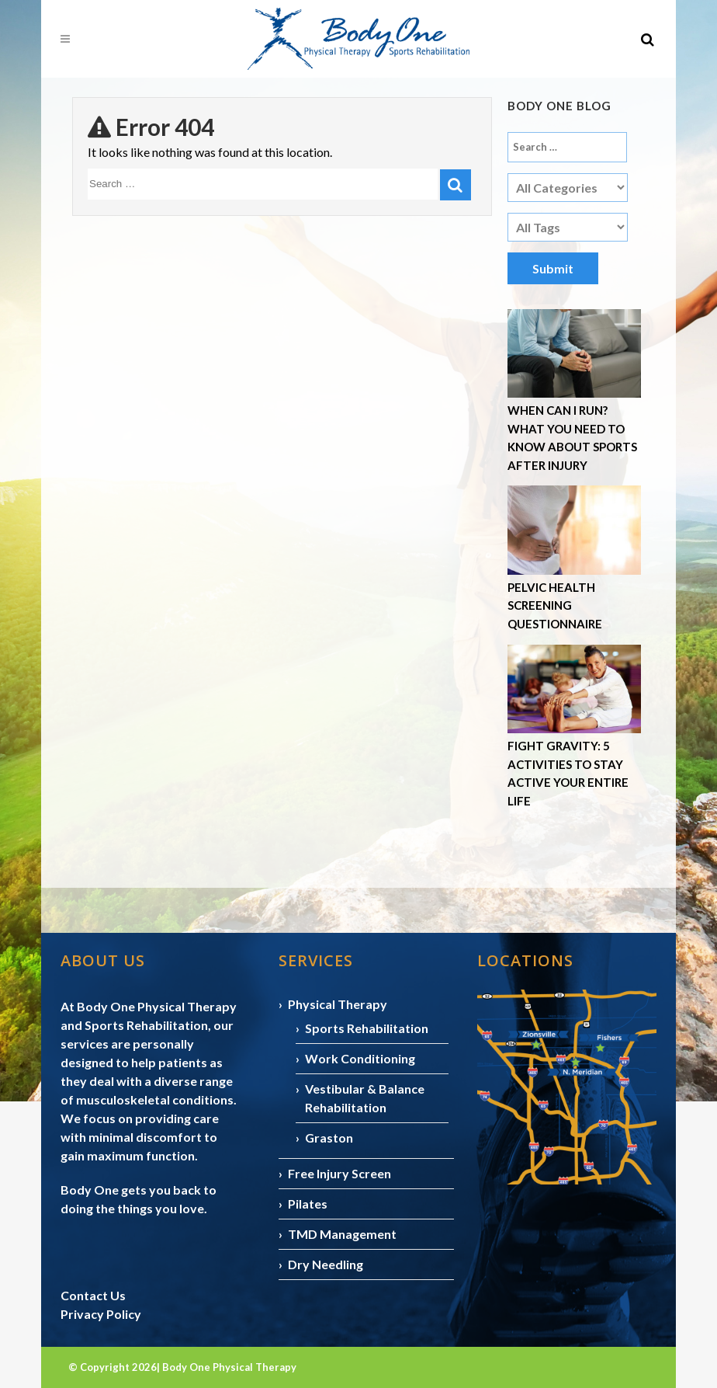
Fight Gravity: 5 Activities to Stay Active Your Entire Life (568, 773)
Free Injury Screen (339, 1173)
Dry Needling (325, 1264)
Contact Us (93, 1295)
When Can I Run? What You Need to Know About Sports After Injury (572, 437)
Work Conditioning (360, 1058)
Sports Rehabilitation (366, 1028)
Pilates (307, 1203)
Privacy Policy (101, 1313)
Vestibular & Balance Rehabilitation (364, 1098)
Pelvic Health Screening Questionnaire (554, 605)
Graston (329, 1137)
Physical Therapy (337, 1004)
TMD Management (342, 1233)
